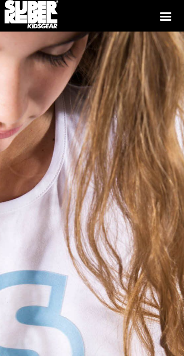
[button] (166, 16)
